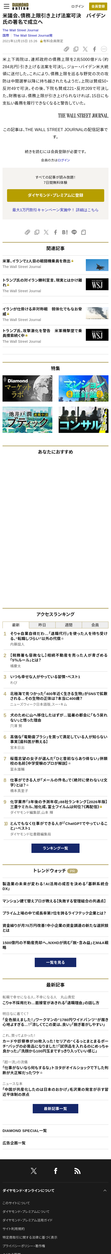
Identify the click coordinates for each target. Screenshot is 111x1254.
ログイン (77, 6)
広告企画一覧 (14, 1143)
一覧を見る (55, 962)
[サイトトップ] (18, 6)
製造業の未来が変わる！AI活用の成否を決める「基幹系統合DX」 (55, 886)
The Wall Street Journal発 (33, 35)
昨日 (42, 625)
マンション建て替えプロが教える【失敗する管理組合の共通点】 (54, 901)
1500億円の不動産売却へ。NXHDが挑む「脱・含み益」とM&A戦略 (55, 945)
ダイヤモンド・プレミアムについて (26, 1212)
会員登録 (98, 6)
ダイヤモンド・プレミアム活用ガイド (28, 1220)
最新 (16, 625)
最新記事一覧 (55, 1109)
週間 (69, 625)
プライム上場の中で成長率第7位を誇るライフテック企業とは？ (54, 913)
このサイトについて (16, 1203)
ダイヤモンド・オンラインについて (28, 1191)
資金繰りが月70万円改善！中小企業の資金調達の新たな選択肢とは (55, 928)
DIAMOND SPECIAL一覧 (25, 1130)
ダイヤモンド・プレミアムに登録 (55, 195)
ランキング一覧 (55, 848)
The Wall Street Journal (21, 30)
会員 (95, 625)
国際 (6, 35)
